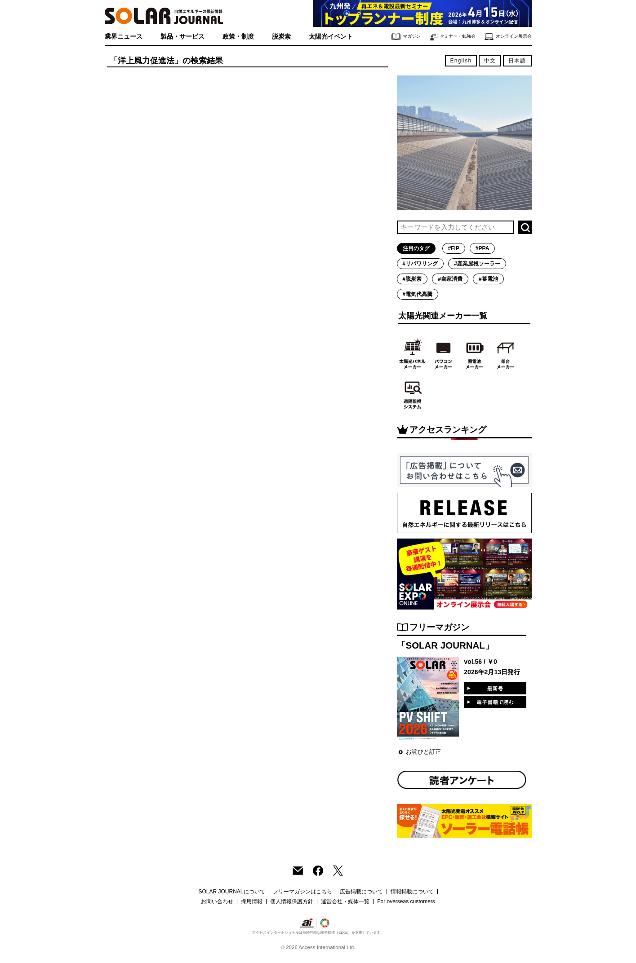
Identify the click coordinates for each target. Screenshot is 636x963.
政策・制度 (238, 36)
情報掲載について (412, 891)
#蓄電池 (488, 279)
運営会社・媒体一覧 (345, 901)
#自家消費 (450, 279)
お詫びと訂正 (423, 751)
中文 (490, 60)
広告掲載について (361, 891)
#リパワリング (420, 264)
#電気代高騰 (418, 294)
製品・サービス (182, 36)
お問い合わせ (217, 901)
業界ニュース (123, 36)
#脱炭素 (412, 279)
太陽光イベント (331, 36)
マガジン (406, 36)
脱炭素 (281, 36)
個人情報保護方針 (291, 901)
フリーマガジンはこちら (302, 891)
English (461, 60)
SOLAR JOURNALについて (231, 891)
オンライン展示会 (508, 36)
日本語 (517, 60)
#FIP (453, 248)
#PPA (482, 248)
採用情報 (251, 901)
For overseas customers (406, 901)
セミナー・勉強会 (453, 36)
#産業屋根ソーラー (477, 264)
